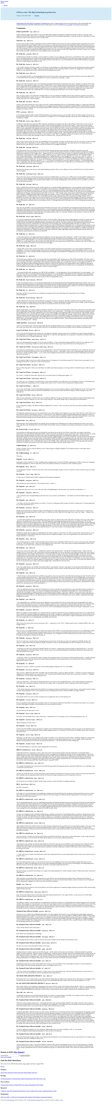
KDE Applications (9, 1072)
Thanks (41, 1085)
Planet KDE (18, 1085)
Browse (3, 1066)
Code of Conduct (30, 1091)
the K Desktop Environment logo (36, 1100)
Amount (3, 1055)
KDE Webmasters (11, 1100)
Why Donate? (19, 1052)
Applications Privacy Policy (50, 1091)
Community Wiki (5, 1091)
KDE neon (34, 1072)
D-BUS (86, 24)
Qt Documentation (15, 1078)
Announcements (5, 1085)
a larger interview (59, 23)
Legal (61, 1100)
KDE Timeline (28, 1097)
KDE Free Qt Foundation (18, 1097)
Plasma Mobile (27, 1072)
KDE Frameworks (18, 1072)
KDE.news (12, 1085)
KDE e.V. (9, 1097)
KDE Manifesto (37, 1097)
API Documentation (6, 1078)
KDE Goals (36, 1078)
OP (78, 24)
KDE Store (3, 1097)
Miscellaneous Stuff (34, 1085)
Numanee (36, 15)
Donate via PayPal (25, 1055)
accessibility (69, 24)
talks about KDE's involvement (32, 23)
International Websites (46, 1097)
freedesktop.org (46, 23)
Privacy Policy (38, 1091)
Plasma (2, 1072)
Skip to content (4, 1)
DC (77, 24)
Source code (42, 1078)
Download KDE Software (19, 1091)
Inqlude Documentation (27, 1078)
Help (11, 1091)
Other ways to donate (6, 1057)
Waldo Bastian (20, 23)
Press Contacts (25, 1085)
